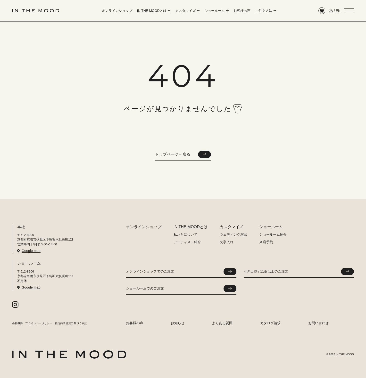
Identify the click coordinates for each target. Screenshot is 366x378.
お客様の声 (134, 323)
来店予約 (266, 242)
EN (338, 11)
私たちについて (186, 234)
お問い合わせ (318, 323)
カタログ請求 (270, 323)
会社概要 (17, 323)
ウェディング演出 (233, 234)
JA (331, 11)
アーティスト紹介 (187, 242)
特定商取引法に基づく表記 (71, 323)
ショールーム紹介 (273, 234)
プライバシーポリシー (38, 323)
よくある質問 (222, 323)
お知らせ (177, 323)
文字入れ (226, 242)
